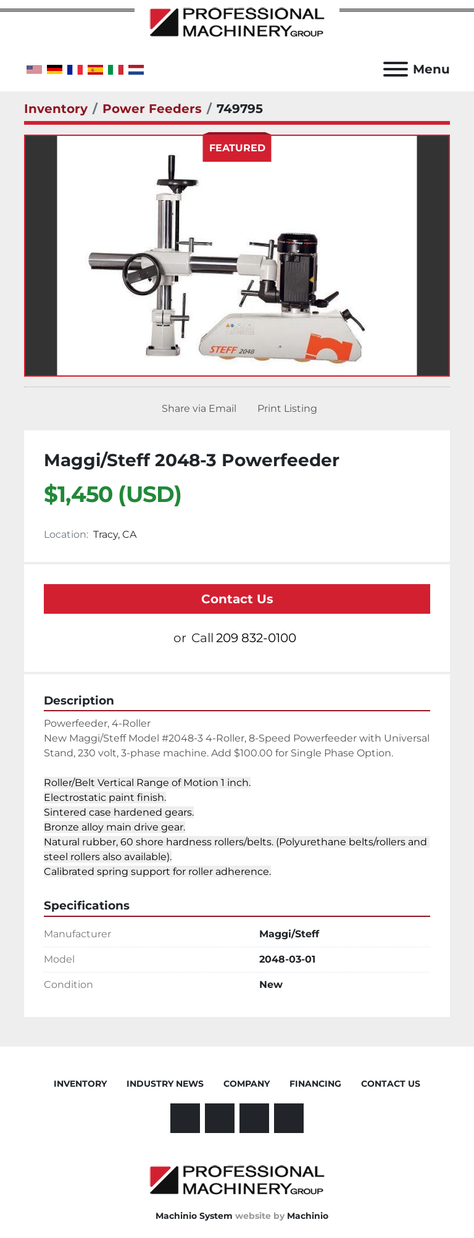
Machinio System (194, 1215)
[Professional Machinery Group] (237, 1179)
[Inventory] (56, 108)
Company (246, 1083)
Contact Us (237, 599)
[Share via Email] (196, 408)
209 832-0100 (256, 637)
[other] (254, 1118)
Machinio (307, 1215)
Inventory (80, 1083)
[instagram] (289, 1118)
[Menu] (395, 69)
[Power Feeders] (152, 108)
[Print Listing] (284, 408)
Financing (315, 1083)
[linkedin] (220, 1118)
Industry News (165, 1083)
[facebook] (185, 1118)
